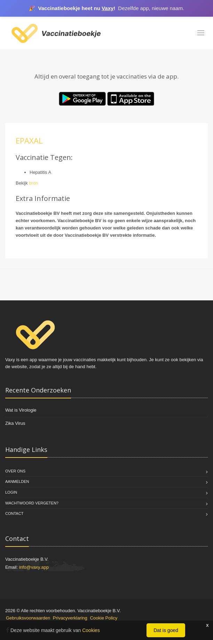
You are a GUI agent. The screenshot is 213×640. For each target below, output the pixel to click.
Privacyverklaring (70, 618)
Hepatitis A (40, 172)
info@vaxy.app (34, 567)
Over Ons (15, 471)
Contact (14, 513)
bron (33, 183)
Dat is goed (165, 630)
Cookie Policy (103, 618)
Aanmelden (17, 481)
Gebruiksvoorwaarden (28, 618)
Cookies (91, 630)
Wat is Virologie (21, 410)
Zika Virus (15, 423)
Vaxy (107, 8)
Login (11, 492)
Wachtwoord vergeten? (31, 503)
